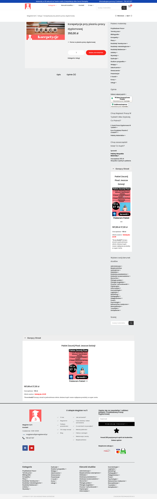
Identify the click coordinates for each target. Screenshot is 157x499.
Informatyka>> (116, 288)
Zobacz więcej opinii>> (118, 94)
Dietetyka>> (115, 272)
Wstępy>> (114, 65)
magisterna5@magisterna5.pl (36, 434)
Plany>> (113, 40)
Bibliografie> (115, 34)
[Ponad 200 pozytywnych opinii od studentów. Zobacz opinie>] (116, 430)
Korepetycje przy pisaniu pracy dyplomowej (59, 16)
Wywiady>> (115, 56)
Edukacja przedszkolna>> (119, 274)
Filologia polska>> (117, 280)
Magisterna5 (31, 16)
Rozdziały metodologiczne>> (121, 46)
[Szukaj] (124, 8)
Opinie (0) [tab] (71, 75)
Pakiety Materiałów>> (118, 135)
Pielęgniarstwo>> (117, 298)
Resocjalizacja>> (116, 306)
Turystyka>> (115, 308)
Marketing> (112, 471)
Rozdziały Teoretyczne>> (119, 43)
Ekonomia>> (115, 278)
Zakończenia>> (116, 68)
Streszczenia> (115, 71)
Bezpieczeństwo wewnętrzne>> (116, 269)
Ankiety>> (114, 53)
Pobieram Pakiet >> (78, 381)
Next (129, 16)
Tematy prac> (116, 31)
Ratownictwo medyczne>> (120, 304)
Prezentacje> (115, 74)
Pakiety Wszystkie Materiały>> (117, 155)
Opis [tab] (59, 75)
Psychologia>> (116, 302)
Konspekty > (115, 37)
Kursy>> (113, 80)
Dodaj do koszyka (96, 53)
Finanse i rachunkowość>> (120, 284)
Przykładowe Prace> (118, 28)
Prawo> (113, 300)
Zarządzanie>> (116, 310)
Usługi (40, 16)
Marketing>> (115, 294)
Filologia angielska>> (118, 282)
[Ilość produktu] (76, 53)
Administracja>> (116, 266)
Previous (119, 16)
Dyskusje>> (115, 59)
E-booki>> (114, 77)
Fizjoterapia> (115, 286)
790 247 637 (30, 438)
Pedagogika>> (116, 296)
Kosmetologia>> (116, 290)
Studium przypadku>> (118, 62)
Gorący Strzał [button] (120, 168)
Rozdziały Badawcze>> (118, 49)
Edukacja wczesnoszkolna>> (121, 276)
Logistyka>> (115, 292)
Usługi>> (114, 83)
